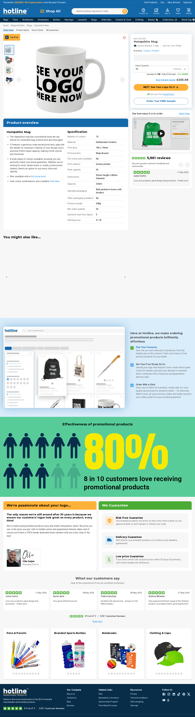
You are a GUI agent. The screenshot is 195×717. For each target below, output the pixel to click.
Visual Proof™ (169, 94)
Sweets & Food (123, 19)
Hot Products (150, 2)
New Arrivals (174, 2)
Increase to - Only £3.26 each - (167, 74)
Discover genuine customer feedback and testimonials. (150, 164)
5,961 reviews (159, 158)
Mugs (94, 19)
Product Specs (22, 30)
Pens (15, 19)
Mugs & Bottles (18, 25)
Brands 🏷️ (153, 19)
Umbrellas (106, 19)
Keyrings (69, 19)
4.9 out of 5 (90, 616)
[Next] (125, 277)
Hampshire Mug (41, 25)
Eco (162, 2)
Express (188, 2)
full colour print (38, 176)
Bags (5, 19)
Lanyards (82, 19)
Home (6, 25)
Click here (55, 181)
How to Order (37, 30)
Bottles (56, 19)
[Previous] (6, 277)
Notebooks (27, 19)
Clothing (139, 19)
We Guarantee (52, 30)
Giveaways (43, 19)
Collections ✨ (170, 19)
